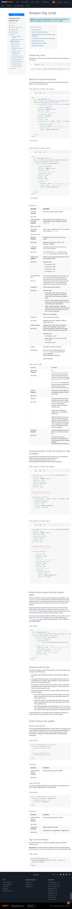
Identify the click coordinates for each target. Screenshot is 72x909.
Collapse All (10, 22)
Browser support (15, 43)
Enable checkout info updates (39, 43)
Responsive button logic (38, 41)
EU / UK (37, 64)
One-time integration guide (15, 27)
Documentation (34, 140)
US (31, 64)
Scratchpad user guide (16, 63)
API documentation (14, 32)
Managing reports (14, 31)
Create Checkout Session (61, 379)
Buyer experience (15, 46)
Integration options (14, 29)
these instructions (54, 21)
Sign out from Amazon (37, 45)
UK (40, 93)
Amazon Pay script (16, 41)
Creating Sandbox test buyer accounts (17, 49)
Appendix (12, 34)
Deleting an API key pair (16, 51)
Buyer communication (16, 44)
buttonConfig (36, 226)
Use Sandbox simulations (17, 66)
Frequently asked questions (17, 56)
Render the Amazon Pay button (39, 32)
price (34, 281)
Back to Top (36, 874)
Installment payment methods (18, 57)
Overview (12, 25)
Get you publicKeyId (58, 431)
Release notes (13, 68)
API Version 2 (16, 14)
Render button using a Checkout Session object (43, 38)
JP (42, 64)
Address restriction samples (17, 39)
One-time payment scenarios (17, 61)
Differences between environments (16, 53)
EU (36, 93)
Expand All (14, 22)
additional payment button (55, 603)
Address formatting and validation (16, 37)
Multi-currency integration (17, 59)
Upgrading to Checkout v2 (17, 64)
